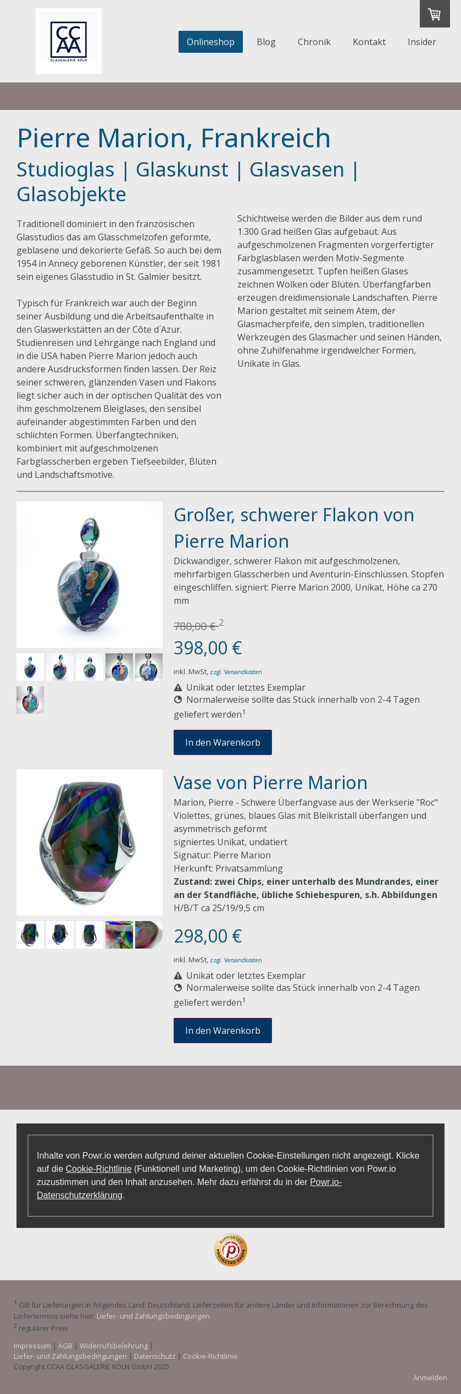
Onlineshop (211, 42)
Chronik (314, 42)
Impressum (32, 1346)
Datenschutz (155, 1356)
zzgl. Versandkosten (236, 672)
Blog (266, 42)
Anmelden (430, 1377)
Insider (422, 42)
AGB (65, 1346)
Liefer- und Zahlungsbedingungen (153, 1316)
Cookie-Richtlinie (98, 1168)
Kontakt (369, 42)
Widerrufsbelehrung (114, 1346)
